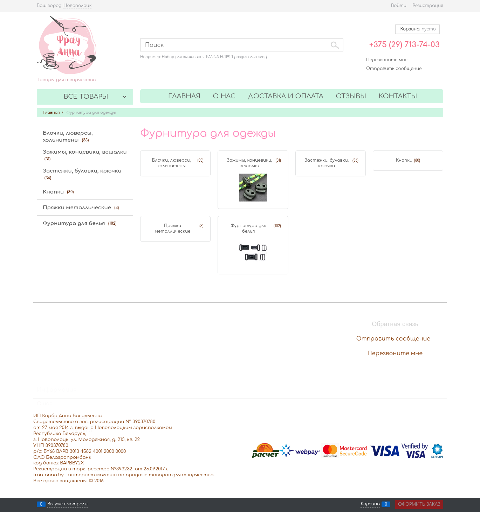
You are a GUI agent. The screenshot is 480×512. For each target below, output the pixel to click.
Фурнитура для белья (248, 228)
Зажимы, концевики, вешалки (249, 163)
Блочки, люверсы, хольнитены (171, 163)
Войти (398, 5)
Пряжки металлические (173, 228)
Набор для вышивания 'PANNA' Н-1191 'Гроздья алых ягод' (214, 57)
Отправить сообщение (393, 68)
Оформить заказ (419, 504)
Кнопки (404, 160)
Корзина (370, 504)
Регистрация (428, 5)
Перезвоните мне (386, 59)
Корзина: (417, 29)
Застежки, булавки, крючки (326, 163)
